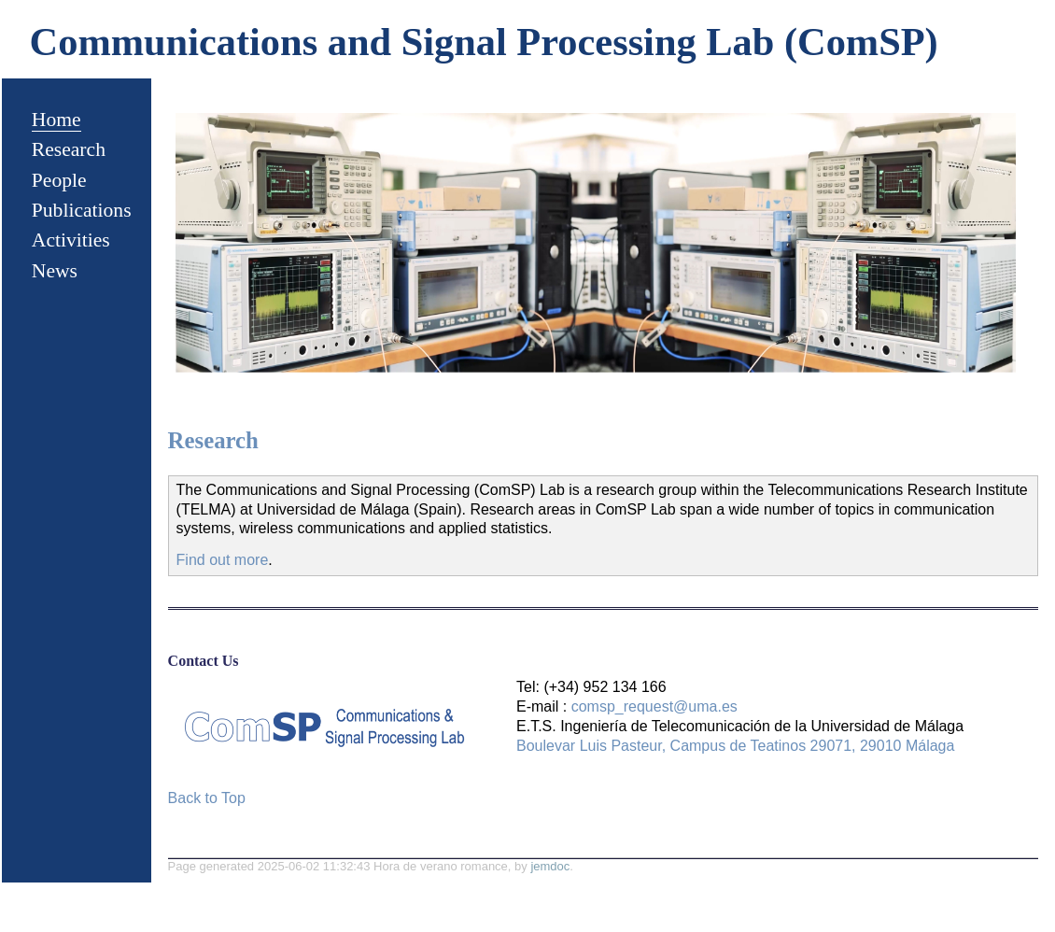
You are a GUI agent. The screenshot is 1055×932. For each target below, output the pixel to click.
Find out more (222, 560)
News (54, 271)
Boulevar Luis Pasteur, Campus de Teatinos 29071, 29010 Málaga (735, 746)
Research (69, 149)
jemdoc (550, 866)
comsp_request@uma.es (654, 706)
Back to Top (207, 798)
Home (56, 119)
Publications (82, 210)
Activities (71, 240)
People (59, 180)
